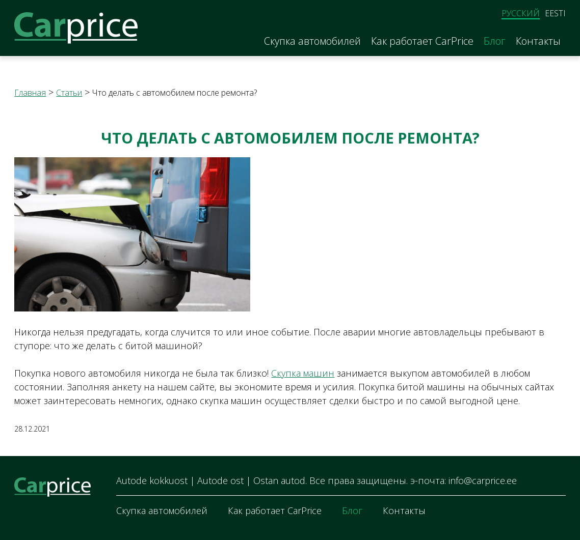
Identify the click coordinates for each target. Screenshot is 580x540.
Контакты (538, 41)
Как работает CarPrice (422, 41)
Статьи (69, 92)
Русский (521, 13)
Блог (495, 41)
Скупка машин (302, 373)
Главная (30, 92)
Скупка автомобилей (312, 41)
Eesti (555, 13)
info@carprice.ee (483, 480)
